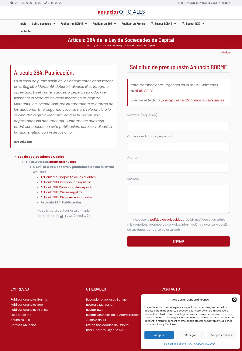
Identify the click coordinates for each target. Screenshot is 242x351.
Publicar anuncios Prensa (29, 310)
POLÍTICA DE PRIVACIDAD (201, 343)
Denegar (190, 335)
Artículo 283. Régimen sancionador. (67, 197)
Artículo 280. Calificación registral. (66, 182)
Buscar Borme (20, 315)
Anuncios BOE (20, 320)
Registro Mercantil (99, 304)
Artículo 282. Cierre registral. (62, 192)
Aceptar (159, 335)
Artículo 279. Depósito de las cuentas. (68, 177)
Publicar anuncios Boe (26, 304)
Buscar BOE (94, 310)
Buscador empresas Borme (106, 299)
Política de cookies (175, 343)
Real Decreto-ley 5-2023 (104, 330)
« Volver (226, 52)
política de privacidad (166, 219)
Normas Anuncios (23, 325)
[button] (234, 300)
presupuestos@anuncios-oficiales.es (192, 100)
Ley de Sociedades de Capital (41, 157)
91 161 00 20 (55, 3)
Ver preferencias (221, 335)
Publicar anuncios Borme (28, 299)
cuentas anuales (62, 162)
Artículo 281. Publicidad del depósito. (67, 187)
